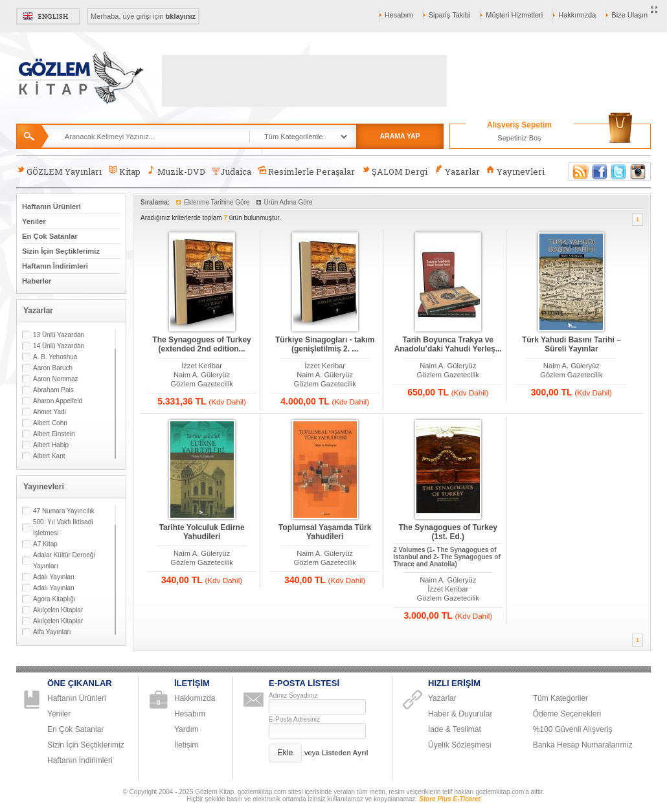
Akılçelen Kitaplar (58, 610)
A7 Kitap (45, 544)
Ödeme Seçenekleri (567, 713)
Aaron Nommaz (55, 378)
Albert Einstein (53, 434)
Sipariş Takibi (450, 15)
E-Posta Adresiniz (294, 719)
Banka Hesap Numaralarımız (583, 744)
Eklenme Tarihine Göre (217, 202)
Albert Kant (49, 456)
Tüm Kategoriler (560, 698)
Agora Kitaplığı (54, 599)
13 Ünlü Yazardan (58, 334)
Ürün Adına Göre (288, 202)
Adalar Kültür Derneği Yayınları (64, 560)
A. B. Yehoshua (55, 356)
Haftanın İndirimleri (55, 266)
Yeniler (34, 221)
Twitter (619, 171)
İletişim (186, 744)
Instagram (638, 171)
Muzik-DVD (176, 171)
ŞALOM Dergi (394, 171)
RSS (578, 171)
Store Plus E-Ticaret (449, 799)
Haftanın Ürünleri (51, 206)
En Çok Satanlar (50, 236)
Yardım (186, 729)
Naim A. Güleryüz (202, 375)
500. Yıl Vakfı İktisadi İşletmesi (63, 527)
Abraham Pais (53, 389)
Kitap (124, 171)
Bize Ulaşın (629, 15)
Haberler (36, 281)
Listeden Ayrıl (345, 753)
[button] (285, 753)
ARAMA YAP (399, 136)
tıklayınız (181, 16)
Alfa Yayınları (52, 632)
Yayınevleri (515, 171)
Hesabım (399, 15)
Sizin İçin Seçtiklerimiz (61, 251)
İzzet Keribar (201, 366)
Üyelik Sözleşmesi (459, 744)
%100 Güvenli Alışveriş (573, 729)
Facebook (599, 171)
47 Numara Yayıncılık (64, 511)
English (48, 16)
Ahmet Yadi (49, 412)
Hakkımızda (577, 15)
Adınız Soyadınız (293, 695)
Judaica (231, 171)
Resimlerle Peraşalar (306, 171)
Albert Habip (51, 445)
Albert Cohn (50, 423)
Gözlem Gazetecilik (201, 384)
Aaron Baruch (53, 367)
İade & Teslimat (454, 729)
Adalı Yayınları (53, 577)
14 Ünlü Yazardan (58, 345)
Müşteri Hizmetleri (514, 15)
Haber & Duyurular (460, 713)
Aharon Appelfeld (57, 400)
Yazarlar (456, 171)
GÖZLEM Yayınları (59, 171)
